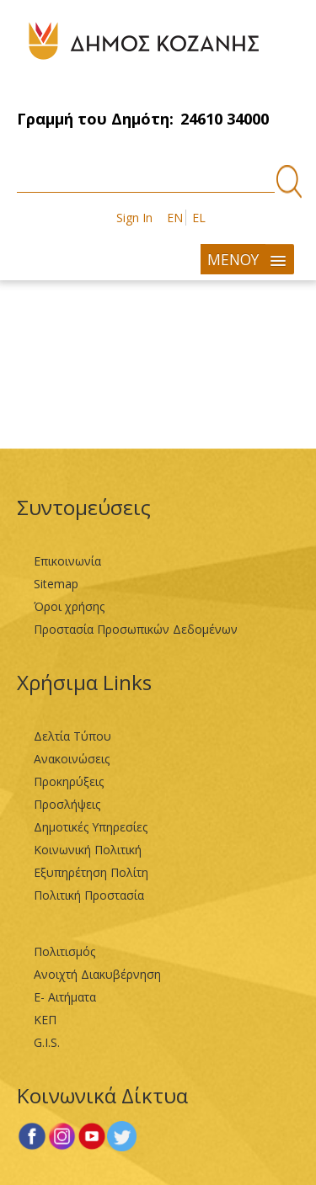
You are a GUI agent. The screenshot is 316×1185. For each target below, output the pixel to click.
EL (199, 218)
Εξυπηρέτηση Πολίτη (91, 872)
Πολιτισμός (64, 951)
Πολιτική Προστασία (89, 895)
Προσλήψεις (67, 804)
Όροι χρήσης (69, 606)
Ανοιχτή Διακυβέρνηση (97, 974)
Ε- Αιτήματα (65, 997)
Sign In (134, 218)
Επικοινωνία (67, 561)
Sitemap (56, 584)
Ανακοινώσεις (72, 759)
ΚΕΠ (45, 1020)
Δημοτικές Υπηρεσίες (90, 827)
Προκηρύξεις (69, 781)
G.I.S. (47, 1042)
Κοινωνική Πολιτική (88, 850)
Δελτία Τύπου (72, 736)
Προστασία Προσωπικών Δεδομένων (136, 629)
